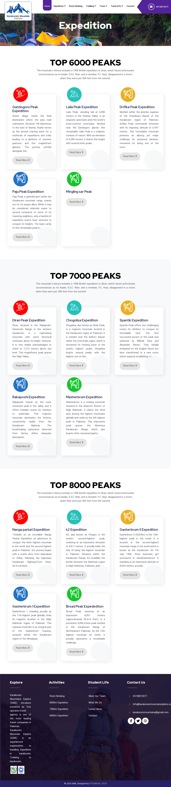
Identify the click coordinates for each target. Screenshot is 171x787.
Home (75, 37)
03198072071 (162, 6)
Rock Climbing (57, 696)
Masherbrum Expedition (84, 397)
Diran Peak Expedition (28, 320)
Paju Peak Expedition (28, 192)
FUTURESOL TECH (98, 783)
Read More (23, 160)
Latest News (95, 709)
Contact (93, 715)
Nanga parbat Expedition (31, 529)
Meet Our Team (97, 696)
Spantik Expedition (134, 320)
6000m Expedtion (59, 715)
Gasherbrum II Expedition (139, 529)
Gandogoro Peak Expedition (25, 109)
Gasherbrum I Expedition (31, 606)
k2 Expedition (76, 529)
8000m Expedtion (59, 702)
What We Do (95, 702)
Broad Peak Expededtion (84, 606)
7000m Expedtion (59, 709)
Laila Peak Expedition (82, 107)
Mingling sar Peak (79, 192)
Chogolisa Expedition (82, 320)
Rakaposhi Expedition (28, 397)
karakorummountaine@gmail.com (150, 712)
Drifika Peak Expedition (137, 107)
